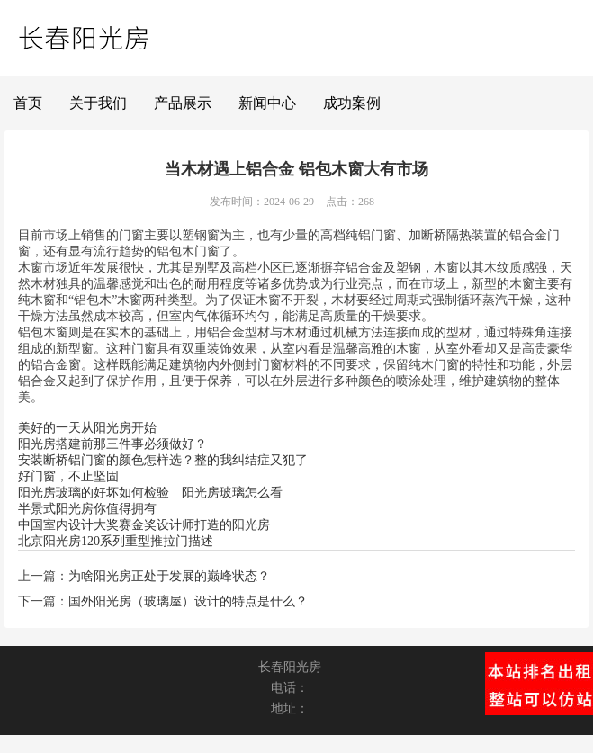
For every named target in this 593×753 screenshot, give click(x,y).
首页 (27, 103)
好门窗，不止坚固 (68, 476)
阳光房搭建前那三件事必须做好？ (112, 444)
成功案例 (352, 103)
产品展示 (182, 103)
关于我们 (98, 103)
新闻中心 (267, 103)
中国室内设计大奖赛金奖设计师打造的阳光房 (144, 525)
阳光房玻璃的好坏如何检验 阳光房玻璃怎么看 (150, 492)
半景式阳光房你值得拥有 (87, 508)
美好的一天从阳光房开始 (87, 428)
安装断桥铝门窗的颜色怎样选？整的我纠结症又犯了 (163, 460)
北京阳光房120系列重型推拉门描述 (115, 541)
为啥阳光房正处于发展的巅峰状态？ (169, 576)
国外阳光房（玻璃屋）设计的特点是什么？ (188, 601)
